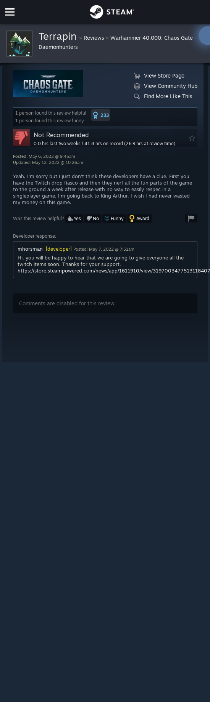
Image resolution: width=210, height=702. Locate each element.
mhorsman (30, 249)
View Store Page (159, 75)
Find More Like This (163, 96)
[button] (100, 115)
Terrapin (59, 36)
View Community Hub (165, 86)
